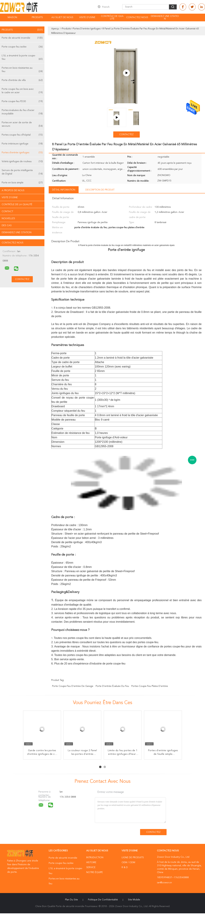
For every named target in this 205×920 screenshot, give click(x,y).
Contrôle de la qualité (17, 204)
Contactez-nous (137, 17)
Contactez (126, 134)
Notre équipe (94, 872)
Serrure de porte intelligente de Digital (22, 172)
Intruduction (94, 857)
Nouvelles (8, 218)
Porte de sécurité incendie (22, 38)
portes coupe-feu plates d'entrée (149, 686)
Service (90, 867)
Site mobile (134, 899)
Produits (37, 17)
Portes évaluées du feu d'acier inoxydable (22, 112)
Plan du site (71, 899)
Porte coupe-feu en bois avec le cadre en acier (22, 91)
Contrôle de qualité (112, 17)
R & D (125, 867)
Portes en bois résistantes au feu (22, 70)
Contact (7, 211)
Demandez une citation (165, 17)
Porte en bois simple (22, 182)
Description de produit (99, 190)
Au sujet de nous (62, 17)
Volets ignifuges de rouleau (22, 161)
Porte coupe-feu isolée (22, 46)
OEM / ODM (128, 862)
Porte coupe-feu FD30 (22, 101)
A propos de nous (13, 190)
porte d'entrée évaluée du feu (112, 686)
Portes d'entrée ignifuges (22, 152)
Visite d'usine (87, 17)
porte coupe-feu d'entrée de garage (72, 686)
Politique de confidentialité (103, 899)
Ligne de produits (133, 857)
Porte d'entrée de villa (22, 80)
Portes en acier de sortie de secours (22, 124)
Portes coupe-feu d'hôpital (22, 135)
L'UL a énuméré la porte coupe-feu (22, 57)
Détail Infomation (63, 190)
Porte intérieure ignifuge (22, 143)
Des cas (7, 225)
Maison (12, 17)
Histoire (91, 862)
